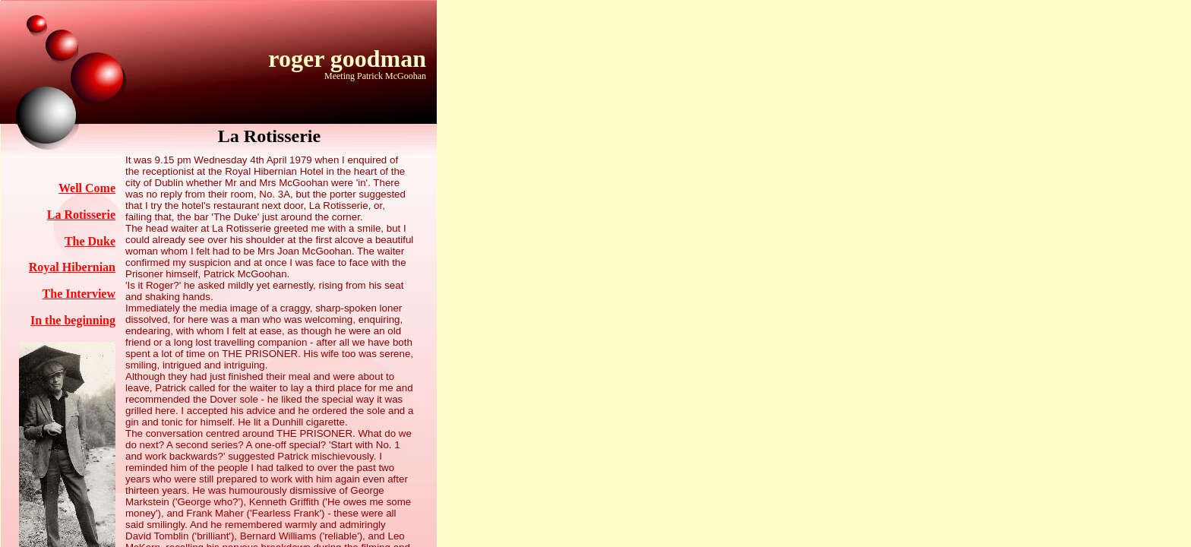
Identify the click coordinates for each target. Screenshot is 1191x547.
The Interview (79, 293)
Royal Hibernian (72, 267)
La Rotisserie (81, 214)
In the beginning (72, 320)
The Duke (90, 241)
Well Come (86, 188)
